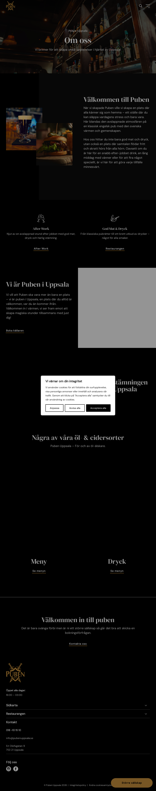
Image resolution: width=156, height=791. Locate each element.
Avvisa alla (74, 408)
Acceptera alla (98, 408)
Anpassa (54, 408)
